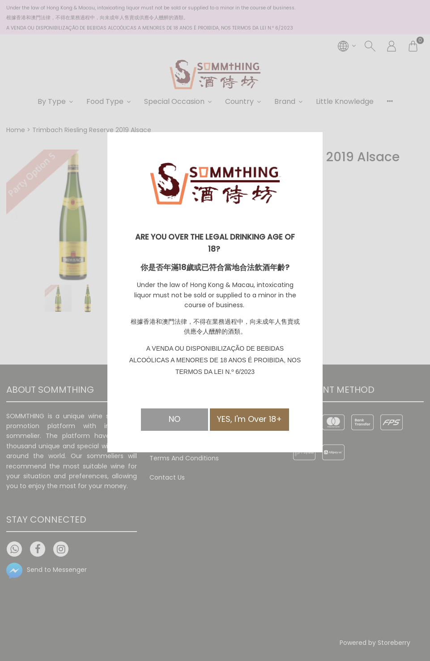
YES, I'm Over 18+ (249, 419)
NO (174, 419)
